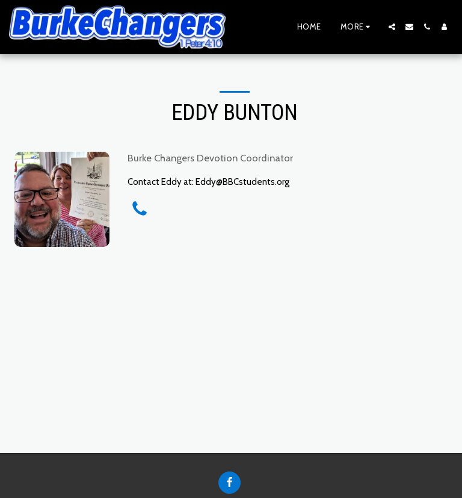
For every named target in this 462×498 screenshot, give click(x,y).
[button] (392, 27)
